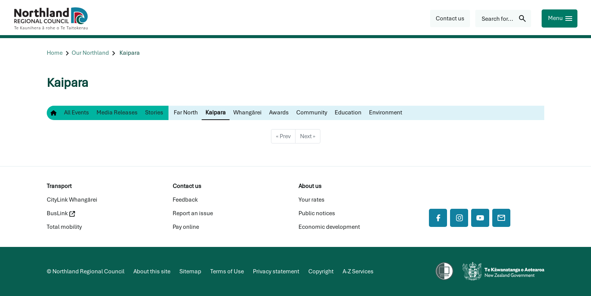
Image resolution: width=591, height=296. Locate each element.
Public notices (317, 213)
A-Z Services (358, 271)
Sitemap (190, 271)
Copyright (321, 271)
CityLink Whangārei (72, 200)
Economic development (329, 227)
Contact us (187, 186)
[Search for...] (503, 18)
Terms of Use (227, 271)
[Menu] (559, 18)
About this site (151, 271)
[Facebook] (438, 218)
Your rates (312, 200)
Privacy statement (276, 271)
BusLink (61, 213)
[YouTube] (480, 218)
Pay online (186, 227)
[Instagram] (459, 218)
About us (310, 186)
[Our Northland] (90, 53)
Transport (59, 186)
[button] (450, 18)
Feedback (185, 200)
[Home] (55, 53)
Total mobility (64, 227)
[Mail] (501, 218)
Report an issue (193, 213)
